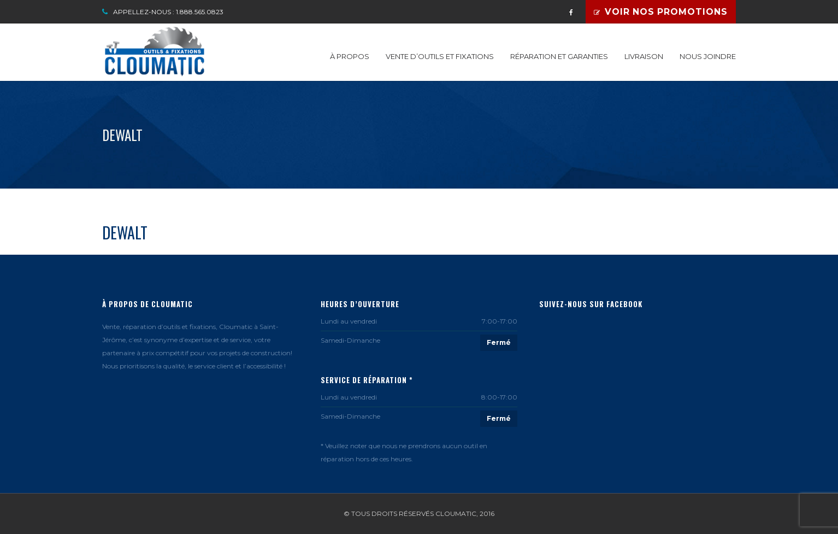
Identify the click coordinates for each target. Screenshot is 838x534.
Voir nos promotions (661, 12)
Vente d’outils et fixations (440, 56)
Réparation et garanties (559, 56)
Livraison (643, 56)
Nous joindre (708, 56)
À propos (349, 56)
